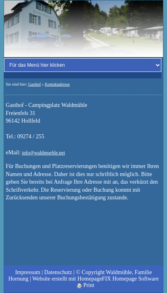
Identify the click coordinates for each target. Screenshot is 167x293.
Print (85, 285)
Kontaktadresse (57, 84)
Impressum (27, 272)
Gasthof (34, 84)
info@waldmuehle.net (43, 153)
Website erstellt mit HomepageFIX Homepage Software (95, 279)
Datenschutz (58, 272)
